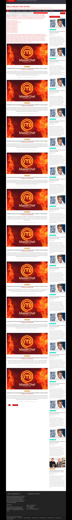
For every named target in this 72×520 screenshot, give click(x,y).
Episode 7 (31, 34)
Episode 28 (38, 36)
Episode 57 (8, 41)
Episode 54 (34, 40)
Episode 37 (38, 38)
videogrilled (27, 78)
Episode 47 (43, 39)
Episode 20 (45, 35)
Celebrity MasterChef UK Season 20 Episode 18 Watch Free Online (56, 471)
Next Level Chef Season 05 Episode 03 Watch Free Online (57, 384)
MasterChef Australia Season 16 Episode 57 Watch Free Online (27, 258)
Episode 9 (39, 34)
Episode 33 (21, 38)
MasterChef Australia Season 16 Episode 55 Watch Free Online (27, 144)
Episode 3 (16, 34)
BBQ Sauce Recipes (35, 517)
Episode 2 (12, 34)
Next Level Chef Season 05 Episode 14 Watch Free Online (57, 61)
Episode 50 (17, 40)
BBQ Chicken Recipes (43, 517)
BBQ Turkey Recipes (53, 29)
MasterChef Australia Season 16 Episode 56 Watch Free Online (27, 182)
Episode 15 (24, 35)
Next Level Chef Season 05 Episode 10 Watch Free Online (57, 179)
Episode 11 (8, 35)
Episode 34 (25, 38)
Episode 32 (17, 38)
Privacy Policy (20, 517)
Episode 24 (21, 36)
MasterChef (12, 10)
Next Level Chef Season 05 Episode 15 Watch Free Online (27, 0)
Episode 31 (12, 38)
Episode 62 (30, 41)
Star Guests (31, 10)
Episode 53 (30, 40)
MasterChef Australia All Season (12, 20)
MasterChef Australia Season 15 (12, 24)
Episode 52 (26, 40)
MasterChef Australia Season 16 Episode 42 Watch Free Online (27, 295)
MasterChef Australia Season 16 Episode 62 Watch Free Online (27, 107)
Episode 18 (37, 35)
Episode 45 (34, 39)
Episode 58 (13, 41)
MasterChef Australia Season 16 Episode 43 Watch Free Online (27, 370)
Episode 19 (41, 35)
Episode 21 (8, 36)
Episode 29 (42, 36)
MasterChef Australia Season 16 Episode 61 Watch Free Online (27, 69)
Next (16, 419)
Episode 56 (43, 40)
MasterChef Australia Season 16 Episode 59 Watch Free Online (27, 406)
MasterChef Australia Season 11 (12, 29)
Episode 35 (30, 38)
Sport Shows (38, 10)
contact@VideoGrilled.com (16, 509)
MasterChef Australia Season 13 (12, 27)
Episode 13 (16, 35)
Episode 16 (28, 35)
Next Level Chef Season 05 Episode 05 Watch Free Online (57, 326)
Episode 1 (8, 34)
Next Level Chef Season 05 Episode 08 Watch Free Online (57, 237)
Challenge (18, 10)
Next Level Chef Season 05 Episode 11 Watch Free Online (57, 150)
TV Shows (51, 10)
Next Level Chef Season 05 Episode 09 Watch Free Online (57, 208)
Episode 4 (19, 34)
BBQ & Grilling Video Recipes (18, 6)
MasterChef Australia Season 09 (12, 32)
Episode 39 (8, 39)
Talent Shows (45, 10)
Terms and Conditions (27, 517)
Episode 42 (21, 39)
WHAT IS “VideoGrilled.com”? (12, 517)
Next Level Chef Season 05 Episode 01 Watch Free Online (57, 442)
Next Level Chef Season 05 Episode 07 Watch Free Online (57, 268)
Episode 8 (35, 34)
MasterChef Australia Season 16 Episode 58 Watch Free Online (27, 332)
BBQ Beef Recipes (58, 517)
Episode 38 (42, 38)
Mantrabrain (20, 516)
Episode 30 (8, 38)
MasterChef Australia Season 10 (12, 30)
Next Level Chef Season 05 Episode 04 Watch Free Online (57, 355)
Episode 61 (26, 41)
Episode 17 (32, 35)
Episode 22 (12, 36)
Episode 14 (20, 35)
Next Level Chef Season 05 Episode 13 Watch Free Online (57, 91)
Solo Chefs (24, 10)
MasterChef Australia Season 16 (12, 23)
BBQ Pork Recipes (27, 66)
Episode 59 (17, 41)
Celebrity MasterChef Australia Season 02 (14, 22)
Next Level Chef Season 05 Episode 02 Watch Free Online (57, 413)
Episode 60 (21, 41)
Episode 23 (17, 36)
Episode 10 (43, 34)
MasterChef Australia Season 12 (12, 28)
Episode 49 (13, 40)
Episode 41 (17, 39)
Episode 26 (30, 36)
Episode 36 (34, 38)
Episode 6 (27, 34)
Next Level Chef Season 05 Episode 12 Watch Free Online (57, 121)
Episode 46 (39, 39)
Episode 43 (26, 39)
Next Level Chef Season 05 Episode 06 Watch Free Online (57, 297)
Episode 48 (9, 40)
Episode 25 (25, 36)
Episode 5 (23, 34)
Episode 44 (30, 39)
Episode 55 (38, 40)
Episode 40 (13, 39)
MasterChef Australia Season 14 (12, 25)
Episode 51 (21, 40)
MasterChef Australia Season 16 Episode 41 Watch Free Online (27, 220)
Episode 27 (34, 36)
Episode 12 (12, 35)
